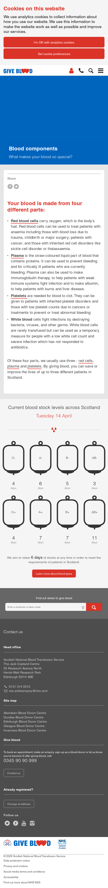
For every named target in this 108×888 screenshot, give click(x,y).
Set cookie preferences (54, 54)
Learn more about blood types (54, 573)
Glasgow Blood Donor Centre (24, 726)
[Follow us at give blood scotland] (32, 823)
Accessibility (11, 877)
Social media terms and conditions (24, 871)
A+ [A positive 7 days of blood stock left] (41, 512)
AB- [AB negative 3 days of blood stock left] (94, 458)
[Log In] (71, 70)
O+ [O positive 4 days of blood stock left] (13, 512)
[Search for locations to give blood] (94, 607)
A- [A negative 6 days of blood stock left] (40, 458)
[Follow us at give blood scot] (7, 823)
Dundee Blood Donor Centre (23, 717)
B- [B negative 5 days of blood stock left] (67, 458)
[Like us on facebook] (16, 823)
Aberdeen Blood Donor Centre (25, 713)
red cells (86, 360)
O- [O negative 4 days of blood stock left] (13, 458)
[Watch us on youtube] (24, 823)
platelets (34, 366)
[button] (81, 70)
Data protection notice (17, 860)
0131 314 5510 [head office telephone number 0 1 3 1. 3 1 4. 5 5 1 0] (19, 686)
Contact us (13, 773)
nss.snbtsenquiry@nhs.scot (28, 691)
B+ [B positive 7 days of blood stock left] (67, 512)
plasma (13, 366)
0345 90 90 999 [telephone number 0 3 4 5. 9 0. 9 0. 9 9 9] (20, 760)
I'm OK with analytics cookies (54, 42)
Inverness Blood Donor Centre (25, 730)
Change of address (18, 804)
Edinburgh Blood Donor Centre (25, 721)
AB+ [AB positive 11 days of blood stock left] (95, 512)
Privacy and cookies (16, 866)
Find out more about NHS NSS (22, 882)
